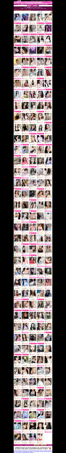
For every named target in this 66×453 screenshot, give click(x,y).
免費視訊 (20, 21)
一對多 (20, 54)
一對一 (51, 65)
